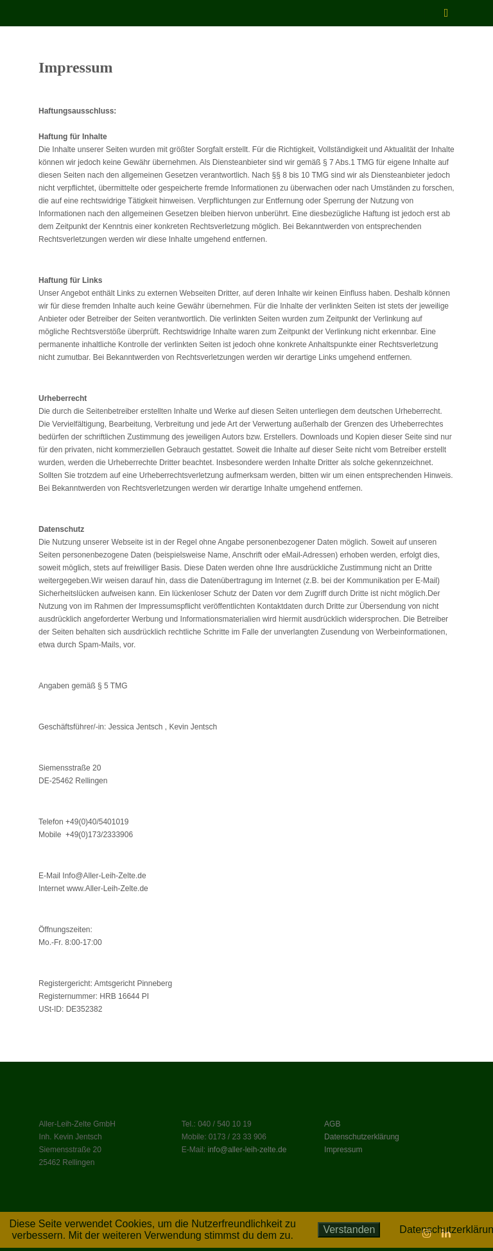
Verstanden (349, 1229)
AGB (332, 1123)
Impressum (343, 1149)
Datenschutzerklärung (361, 1136)
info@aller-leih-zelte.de (246, 1149)
